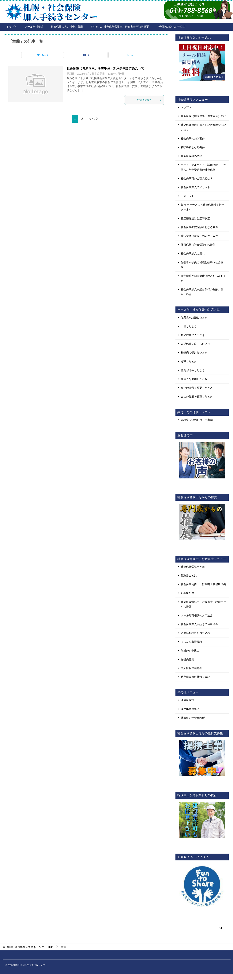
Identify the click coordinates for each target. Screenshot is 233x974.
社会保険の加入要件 (193, 138)
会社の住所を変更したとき (197, 396)
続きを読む (149, 99)
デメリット (187, 195)
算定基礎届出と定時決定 (195, 218)
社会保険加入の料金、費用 (67, 26)
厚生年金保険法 (190, 709)
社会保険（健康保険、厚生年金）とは (203, 116)
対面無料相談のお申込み (195, 632)
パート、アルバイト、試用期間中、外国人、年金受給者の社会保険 (203, 167)
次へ (91, 118)
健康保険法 (187, 700)
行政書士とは (189, 575)
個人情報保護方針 (191, 668)
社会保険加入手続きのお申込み (199, 624)
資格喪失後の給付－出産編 (197, 419)
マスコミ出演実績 (191, 641)
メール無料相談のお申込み (197, 615)
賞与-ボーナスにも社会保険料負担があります (202, 207)
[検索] (202, 928)
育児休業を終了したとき (195, 343)
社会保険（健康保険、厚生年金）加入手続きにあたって (106, 68)
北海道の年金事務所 (193, 717)
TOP (30, 947)
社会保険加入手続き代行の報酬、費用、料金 (202, 292)
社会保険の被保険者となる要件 (199, 227)
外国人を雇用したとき (194, 378)
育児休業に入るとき (193, 335)
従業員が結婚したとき (194, 317)
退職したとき (189, 361)
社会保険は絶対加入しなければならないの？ (203, 127)
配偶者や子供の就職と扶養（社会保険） (202, 265)
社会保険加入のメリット (195, 187)
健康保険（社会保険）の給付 (198, 244)
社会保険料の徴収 (191, 156)
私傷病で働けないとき (194, 352)
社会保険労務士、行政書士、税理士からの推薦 (203, 604)
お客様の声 (187, 592)
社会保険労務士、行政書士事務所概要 (203, 584)
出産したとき (189, 326)
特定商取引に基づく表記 (195, 676)
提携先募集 (187, 659)
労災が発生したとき (193, 370)
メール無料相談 (34, 26)
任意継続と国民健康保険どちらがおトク (203, 278)
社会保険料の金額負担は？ (197, 178)
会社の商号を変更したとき (197, 387)
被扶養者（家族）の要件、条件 (199, 235)
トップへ (11, 26)
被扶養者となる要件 (193, 147)
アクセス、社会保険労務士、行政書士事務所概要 (119, 26)
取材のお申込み (190, 650)
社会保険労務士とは (193, 566)
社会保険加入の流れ (193, 253)
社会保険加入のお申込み (171, 26)
